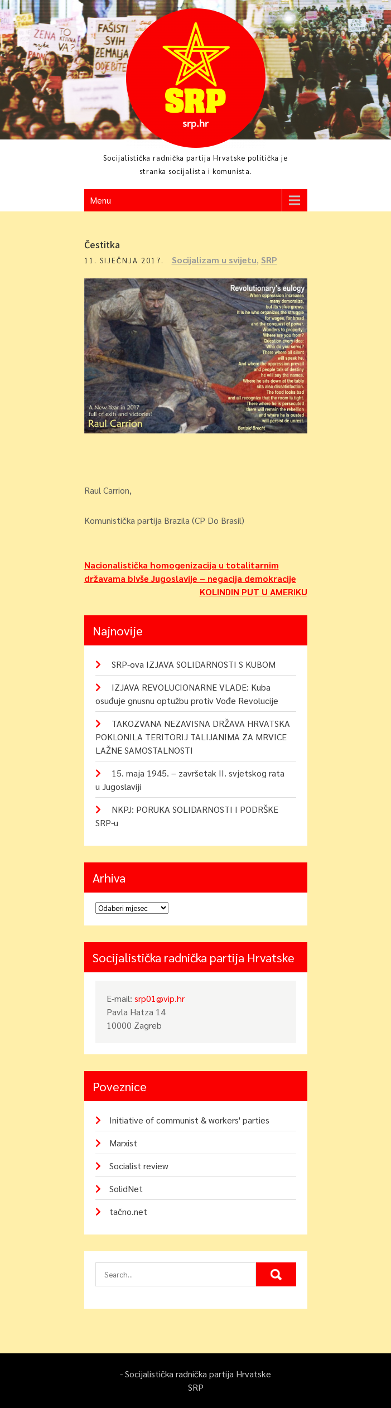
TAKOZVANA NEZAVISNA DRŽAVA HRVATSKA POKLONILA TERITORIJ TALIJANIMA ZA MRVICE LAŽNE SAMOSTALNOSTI (192, 736)
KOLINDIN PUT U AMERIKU (253, 591)
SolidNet (126, 1188)
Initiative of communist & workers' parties (189, 1120)
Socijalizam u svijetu (214, 260)
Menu (100, 200)
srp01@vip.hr (159, 998)
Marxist (123, 1143)
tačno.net (128, 1211)
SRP (269, 260)
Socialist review (138, 1165)
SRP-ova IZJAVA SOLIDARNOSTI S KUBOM (194, 664)
